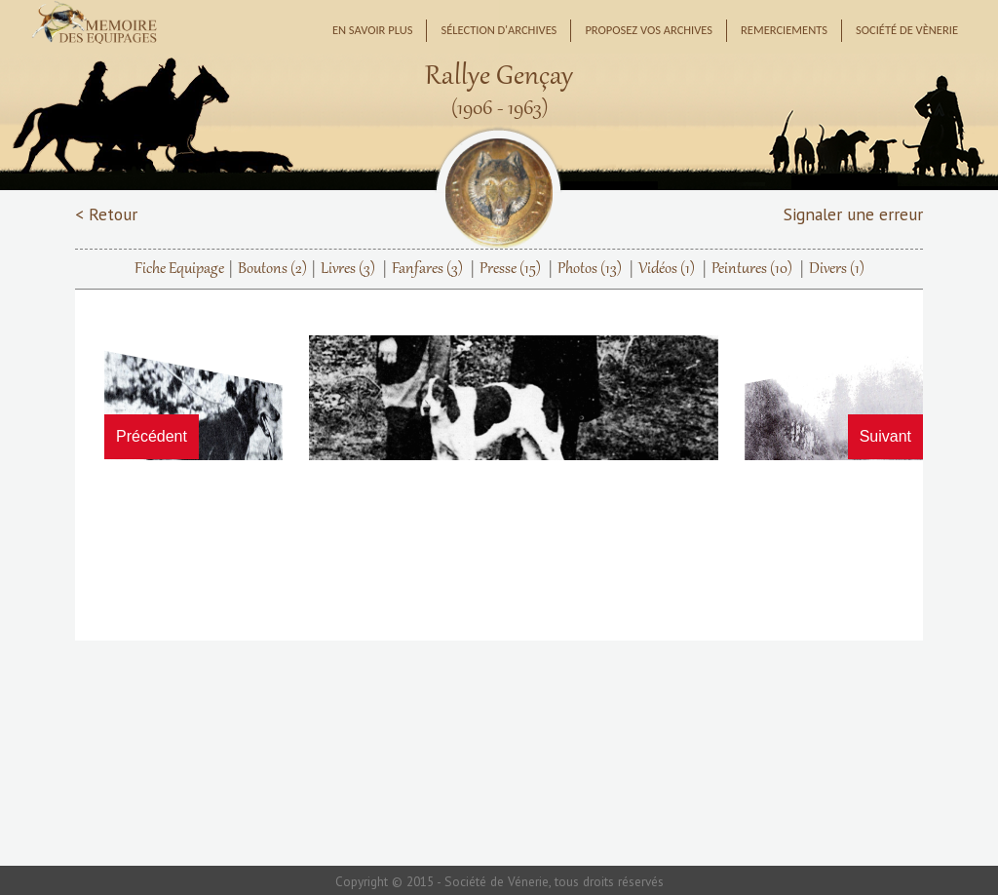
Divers (836, 269)
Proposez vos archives (648, 29)
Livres (348, 269)
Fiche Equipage (179, 269)
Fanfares (427, 269)
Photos (589, 269)
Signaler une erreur (853, 214)
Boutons (272, 269)
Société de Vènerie (907, 29)
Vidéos (666, 269)
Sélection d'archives (499, 29)
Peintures (751, 269)
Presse (510, 269)
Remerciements (784, 29)
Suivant (885, 436)
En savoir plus (372, 29)
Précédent (151, 436)
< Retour (106, 214)
